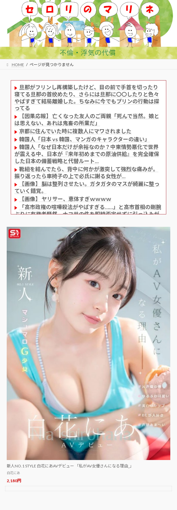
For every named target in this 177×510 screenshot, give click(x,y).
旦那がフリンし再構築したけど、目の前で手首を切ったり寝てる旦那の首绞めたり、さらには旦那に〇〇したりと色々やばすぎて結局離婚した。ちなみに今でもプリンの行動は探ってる (86, 97)
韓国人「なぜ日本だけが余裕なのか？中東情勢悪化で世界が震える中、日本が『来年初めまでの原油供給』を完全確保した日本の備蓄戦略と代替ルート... (86, 154)
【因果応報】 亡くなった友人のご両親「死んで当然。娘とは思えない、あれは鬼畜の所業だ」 (86, 119)
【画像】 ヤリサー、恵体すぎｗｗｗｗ (65, 199)
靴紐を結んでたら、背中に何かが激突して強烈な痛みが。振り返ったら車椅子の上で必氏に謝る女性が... (86, 172)
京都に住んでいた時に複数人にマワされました (75, 131)
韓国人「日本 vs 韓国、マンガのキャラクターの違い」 (84, 139)
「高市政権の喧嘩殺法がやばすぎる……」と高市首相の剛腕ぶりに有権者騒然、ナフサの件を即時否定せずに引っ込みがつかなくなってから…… (87, 214)
